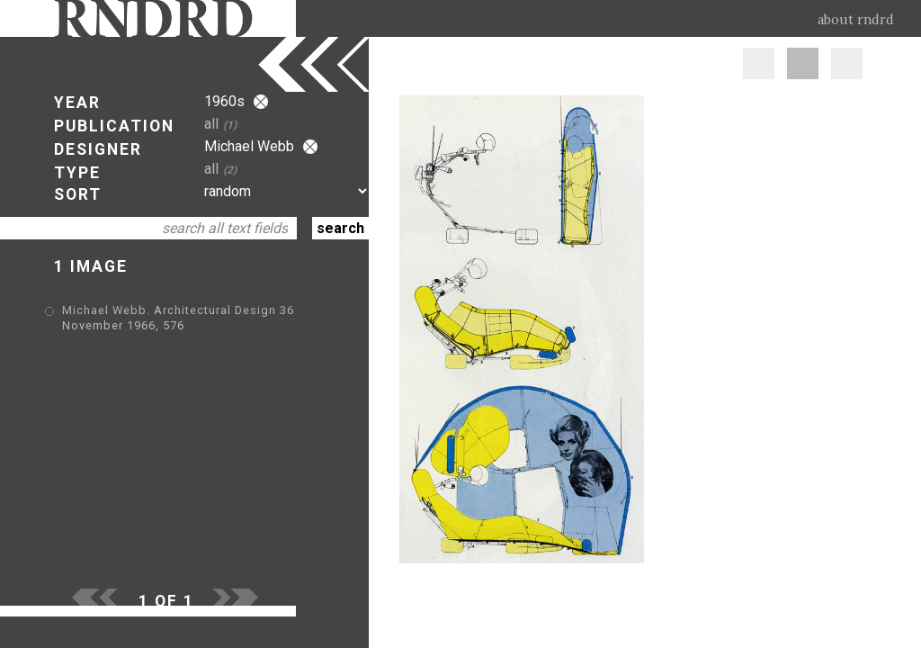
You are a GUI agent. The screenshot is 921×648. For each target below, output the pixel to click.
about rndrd (856, 20)
